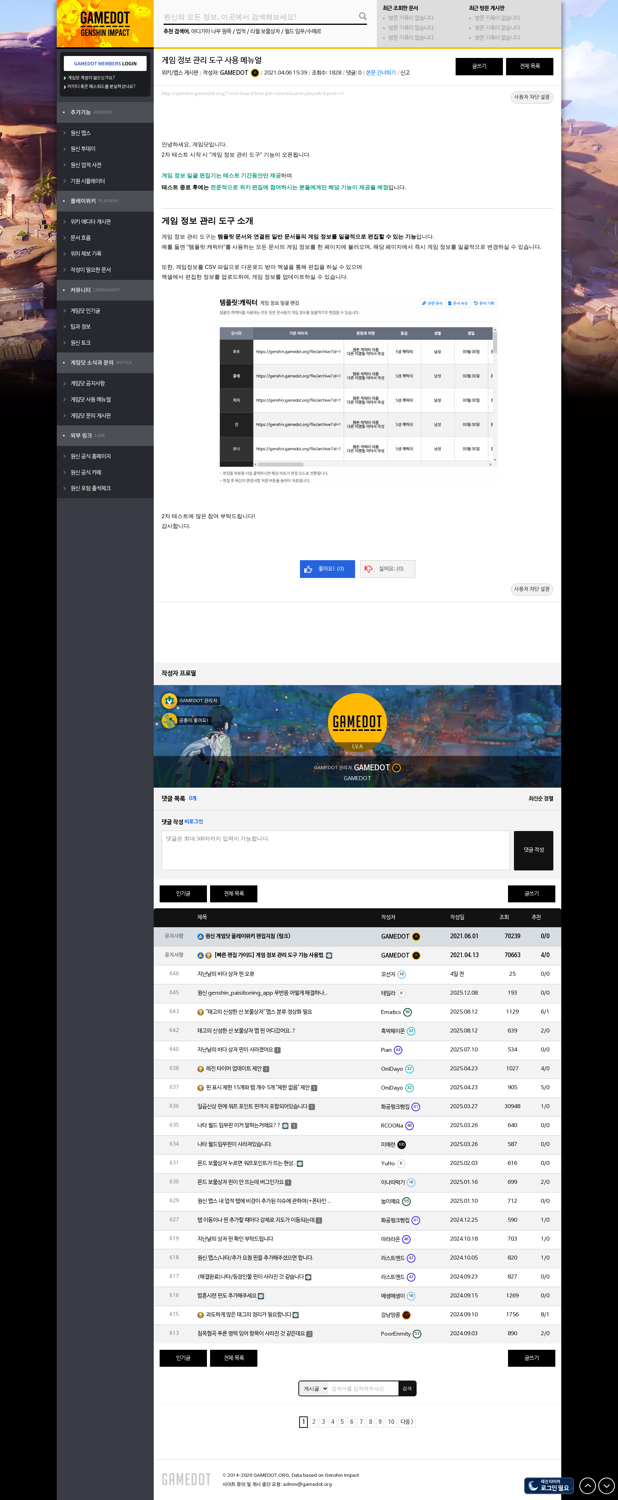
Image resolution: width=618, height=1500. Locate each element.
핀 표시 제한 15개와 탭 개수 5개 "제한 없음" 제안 (258, 1088)
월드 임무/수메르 (303, 32)
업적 (241, 32)
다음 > (406, 1422)
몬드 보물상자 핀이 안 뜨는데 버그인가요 (240, 1182)
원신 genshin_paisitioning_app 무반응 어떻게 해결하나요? (264, 993)
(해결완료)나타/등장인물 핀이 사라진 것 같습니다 (250, 1277)
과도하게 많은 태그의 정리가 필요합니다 (248, 1315)
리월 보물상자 (265, 32)
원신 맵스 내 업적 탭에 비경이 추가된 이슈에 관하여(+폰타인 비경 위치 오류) (264, 1201)
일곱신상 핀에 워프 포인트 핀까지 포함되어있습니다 (252, 1107)
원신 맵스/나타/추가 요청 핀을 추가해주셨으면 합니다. (255, 1258)
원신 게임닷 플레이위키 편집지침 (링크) (248, 936)
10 (391, 1422)
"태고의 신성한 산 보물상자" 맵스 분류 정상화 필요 (259, 1012)
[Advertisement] (357, 121)
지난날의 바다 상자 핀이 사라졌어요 (235, 1050)
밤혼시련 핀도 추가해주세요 (227, 1296)
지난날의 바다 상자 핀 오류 (225, 974)
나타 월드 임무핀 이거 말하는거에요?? (239, 1126)
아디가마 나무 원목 (211, 32)
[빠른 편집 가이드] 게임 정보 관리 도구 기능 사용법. (269, 955)
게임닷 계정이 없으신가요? (91, 78)
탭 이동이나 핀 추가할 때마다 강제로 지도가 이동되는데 (256, 1220)
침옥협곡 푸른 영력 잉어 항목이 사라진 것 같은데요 (251, 1334)
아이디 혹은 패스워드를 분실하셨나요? (102, 86)
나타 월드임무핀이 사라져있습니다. (234, 1145)
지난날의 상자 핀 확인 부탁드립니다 (235, 1239)
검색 (407, 1388)
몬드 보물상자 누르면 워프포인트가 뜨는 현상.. (246, 1163)
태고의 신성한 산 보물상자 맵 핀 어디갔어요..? (246, 1031)
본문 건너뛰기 (381, 73)
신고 (405, 73)
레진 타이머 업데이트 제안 (234, 1069)
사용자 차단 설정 (532, 97)
